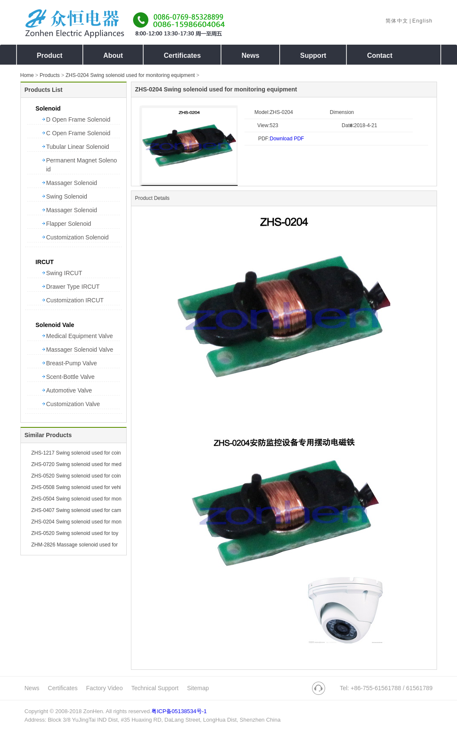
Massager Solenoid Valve (80, 349)
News (32, 688)
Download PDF (287, 139)
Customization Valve (73, 404)
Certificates (63, 688)
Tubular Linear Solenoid (77, 146)
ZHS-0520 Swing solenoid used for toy (75, 533)
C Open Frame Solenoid (78, 133)
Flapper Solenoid (68, 223)
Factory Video (104, 688)
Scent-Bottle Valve (70, 376)
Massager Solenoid (71, 182)
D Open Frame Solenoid (78, 119)
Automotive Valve (69, 390)
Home (27, 75)
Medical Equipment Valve (79, 336)
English (422, 21)
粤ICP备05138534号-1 (179, 711)
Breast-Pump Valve (71, 363)
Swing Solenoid (67, 196)
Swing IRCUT (64, 273)
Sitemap (198, 688)
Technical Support (155, 688)
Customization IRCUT (75, 300)
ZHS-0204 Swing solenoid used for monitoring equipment (130, 75)
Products (50, 75)
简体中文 (397, 21)
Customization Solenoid (77, 237)
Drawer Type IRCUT (73, 286)
